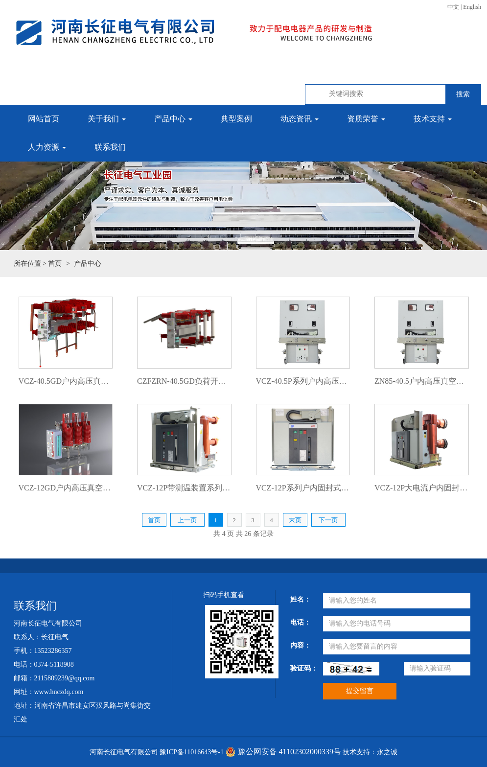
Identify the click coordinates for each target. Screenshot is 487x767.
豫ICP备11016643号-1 (192, 752)
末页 (295, 520)
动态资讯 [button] (299, 119)
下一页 (328, 520)
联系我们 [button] (110, 147)
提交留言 (359, 691)
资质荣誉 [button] (366, 119)
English (472, 6)
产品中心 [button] (173, 119)
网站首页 (43, 119)
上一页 (187, 520)
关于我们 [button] (107, 119)
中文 (453, 6)
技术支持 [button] (433, 119)
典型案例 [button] (236, 119)
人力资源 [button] (47, 147)
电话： (300, 622)
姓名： (300, 599)
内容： (300, 645)
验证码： (302, 668)
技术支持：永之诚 (370, 752)
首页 (55, 263)
